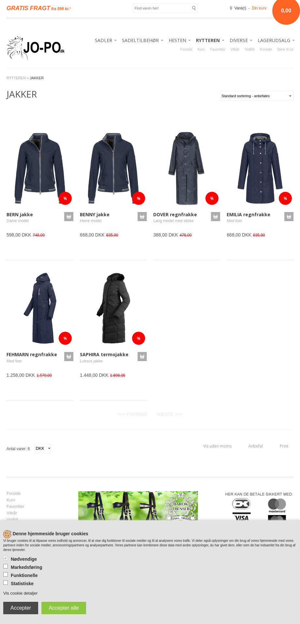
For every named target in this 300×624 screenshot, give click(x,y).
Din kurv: (259, 8)
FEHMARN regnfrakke (32, 354)
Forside (186, 49)
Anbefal (255, 446)
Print (284, 446)
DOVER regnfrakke (175, 214)
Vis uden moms (217, 446)
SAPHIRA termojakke (104, 354)
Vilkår (235, 49)
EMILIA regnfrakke (248, 214)
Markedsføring (26, 567)
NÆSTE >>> (170, 414)
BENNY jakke (95, 214)
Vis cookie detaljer (20, 593)
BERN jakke (20, 214)
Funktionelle (24, 575)
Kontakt (266, 49)
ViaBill (249, 49)
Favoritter (217, 49)
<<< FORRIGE (132, 414)
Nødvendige (24, 559)
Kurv (201, 49)
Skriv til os (285, 49)
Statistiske (22, 583)
